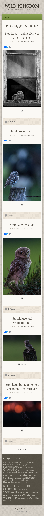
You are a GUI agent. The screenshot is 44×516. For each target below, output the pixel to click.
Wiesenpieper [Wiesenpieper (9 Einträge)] (8, 500)
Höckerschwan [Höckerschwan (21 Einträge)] (25, 472)
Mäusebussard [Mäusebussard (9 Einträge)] (8, 478)
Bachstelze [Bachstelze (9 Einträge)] (16, 463)
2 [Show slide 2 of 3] (22, 364)
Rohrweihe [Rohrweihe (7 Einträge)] (27, 480)
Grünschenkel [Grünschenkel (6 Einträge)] (22, 470)
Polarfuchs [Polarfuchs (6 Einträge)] (6, 480)
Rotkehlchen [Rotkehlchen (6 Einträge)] (28, 483)
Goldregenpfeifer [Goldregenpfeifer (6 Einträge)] (22, 467)
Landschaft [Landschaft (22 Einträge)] (25, 475)
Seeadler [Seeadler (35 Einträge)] (23, 486)
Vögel (32, 41)
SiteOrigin (25, 511)
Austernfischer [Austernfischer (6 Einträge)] (7, 462)
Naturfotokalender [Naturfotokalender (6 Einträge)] (20, 478)
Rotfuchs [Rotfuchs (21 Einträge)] (8, 482)
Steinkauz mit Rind (22, 131)
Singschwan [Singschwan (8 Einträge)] (23, 489)
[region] (22, 82)
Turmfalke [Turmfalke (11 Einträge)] (34, 492)
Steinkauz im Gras (22, 225)
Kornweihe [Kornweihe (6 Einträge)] (15, 476)
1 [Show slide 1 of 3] (19, 364)
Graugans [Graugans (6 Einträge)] (30, 467)
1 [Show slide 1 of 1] (22, 111)
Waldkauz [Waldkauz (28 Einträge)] (29, 495)
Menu (7, 17)
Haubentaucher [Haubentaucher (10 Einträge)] (9, 473)
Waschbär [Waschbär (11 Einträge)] (34, 498)
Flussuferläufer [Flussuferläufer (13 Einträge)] (10, 467)
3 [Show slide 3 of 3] (25, 364)
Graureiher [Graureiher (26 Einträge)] (10, 469)
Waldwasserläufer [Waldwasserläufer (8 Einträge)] (24, 498)
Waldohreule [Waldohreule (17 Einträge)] (10, 498)
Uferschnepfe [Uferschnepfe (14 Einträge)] (10, 495)
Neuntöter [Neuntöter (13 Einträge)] (30, 478)
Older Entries (22, 449)
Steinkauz (27, 41)
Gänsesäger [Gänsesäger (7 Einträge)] (30, 470)
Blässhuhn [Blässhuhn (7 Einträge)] (30, 463)
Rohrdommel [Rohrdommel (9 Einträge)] (19, 480)
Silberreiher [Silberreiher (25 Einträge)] (10, 489)
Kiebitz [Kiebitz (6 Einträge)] (36, 473)
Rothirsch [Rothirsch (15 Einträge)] (19, 482)
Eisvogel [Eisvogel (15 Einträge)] (7, 464)
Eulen (21, 41)
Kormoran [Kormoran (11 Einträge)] (7, 475)
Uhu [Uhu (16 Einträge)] (19, 495)
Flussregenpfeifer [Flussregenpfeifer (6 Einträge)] (24, 465)
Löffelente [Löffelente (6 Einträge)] (35, 476)
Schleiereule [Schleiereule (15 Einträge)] (9, 486)
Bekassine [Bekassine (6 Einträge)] (23, 462)
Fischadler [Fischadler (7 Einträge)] (15, 465)
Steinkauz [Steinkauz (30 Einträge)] (10, 492)
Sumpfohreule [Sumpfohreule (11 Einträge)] (24, 492)
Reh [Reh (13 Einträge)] (11, 480)
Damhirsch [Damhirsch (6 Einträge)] (36, 462)
